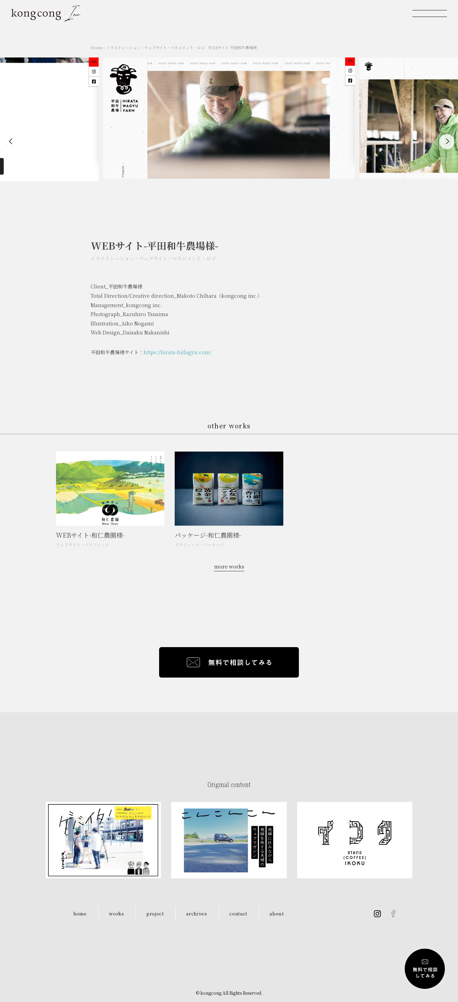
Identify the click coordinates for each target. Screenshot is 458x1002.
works (116, 913)
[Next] (447, 141)
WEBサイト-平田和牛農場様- (233, 47)
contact (238, 913)
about (276, 913)
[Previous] (11, 141)
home (80, 913)
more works (229, 566)
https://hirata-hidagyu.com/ (178, 353)
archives (196, 913)
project (155, 913)
